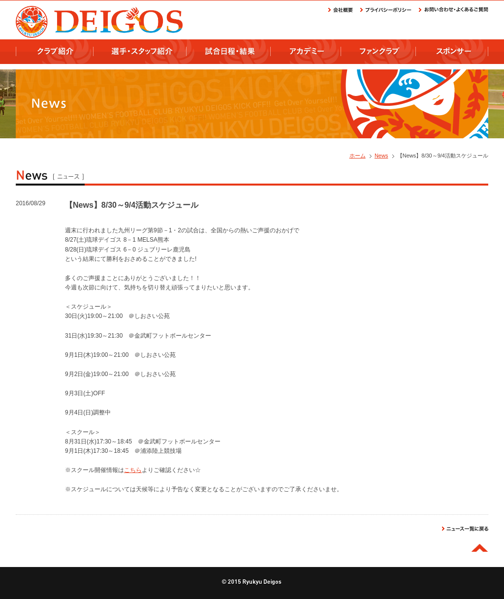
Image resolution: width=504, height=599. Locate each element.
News (381, 155)
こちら (133, 470)
